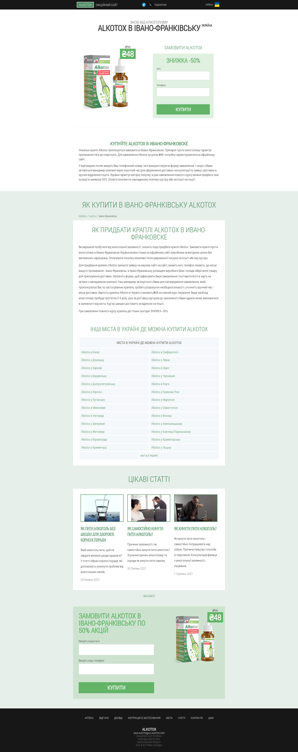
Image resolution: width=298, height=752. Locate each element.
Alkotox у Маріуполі (163, 400)
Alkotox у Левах (160, 360)
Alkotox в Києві (90, 352)
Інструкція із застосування (144, 718)
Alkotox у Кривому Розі (165, 392)
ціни (210, 718)
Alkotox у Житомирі (93, 432)
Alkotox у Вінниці (161, 416)
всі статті (149, 595)
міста (169, 718)
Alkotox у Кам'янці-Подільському (171, 432)
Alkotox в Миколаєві (93, 408)
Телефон (161, 85)
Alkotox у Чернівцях (163, 376)
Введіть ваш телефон (91, 660)
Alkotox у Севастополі (164, 408)
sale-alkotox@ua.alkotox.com (149, 732)
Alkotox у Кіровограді (94, 439)
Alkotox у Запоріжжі (93, 424)
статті (181, 718)
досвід (118, 718)
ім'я (158, 68)
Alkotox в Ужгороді (92, 416)
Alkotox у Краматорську (165, 439)
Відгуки (104, 718)
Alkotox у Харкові (91, 368)
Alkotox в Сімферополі (164, 352)
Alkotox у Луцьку (161, 447)
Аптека (89, 718)
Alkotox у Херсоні (91, 392)
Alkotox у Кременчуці (94, 447)
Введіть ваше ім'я (89, 641)
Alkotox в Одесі (160, 368)
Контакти (197, 718)
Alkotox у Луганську (93, 400)
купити (183, 109)
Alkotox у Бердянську (94, 376)
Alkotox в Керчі (160, 384)
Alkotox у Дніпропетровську (98, 384)
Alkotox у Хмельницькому (166, 424)
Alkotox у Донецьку (92, 360)
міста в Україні (149, 455)
